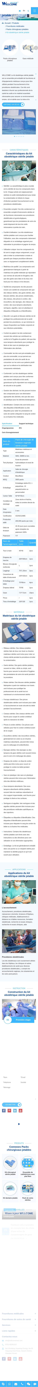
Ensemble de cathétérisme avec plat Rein (28, 1174)
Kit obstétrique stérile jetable (17, 32)
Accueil (8, 23)
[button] (36, 48)
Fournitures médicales (15, 26)
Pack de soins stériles (27, 1199)
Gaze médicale (28, 58)
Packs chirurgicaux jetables (17, 29)
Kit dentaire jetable (10, 1198)
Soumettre (13, 1105)
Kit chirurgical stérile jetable (10, 1173)
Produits (15, 23)
